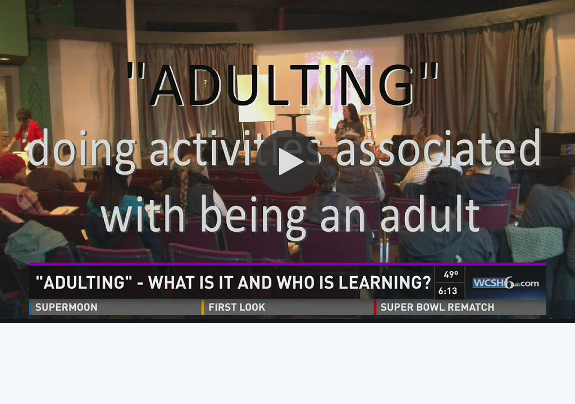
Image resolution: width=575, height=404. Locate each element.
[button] (287, 161)
